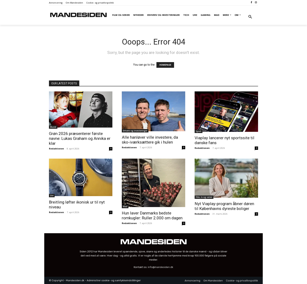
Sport (198, 131)
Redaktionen (56, 148)
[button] (250, 17)
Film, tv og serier (204, 197)
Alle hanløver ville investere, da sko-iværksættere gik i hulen (150, 140)
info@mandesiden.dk (160, 267)
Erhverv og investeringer (135, 130)
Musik (53, 127)
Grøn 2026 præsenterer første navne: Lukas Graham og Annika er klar (79, 138)
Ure (51, 195)
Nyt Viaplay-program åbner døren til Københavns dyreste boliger (224, 206)
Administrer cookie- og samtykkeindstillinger (114, 280)
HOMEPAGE (165, 65)
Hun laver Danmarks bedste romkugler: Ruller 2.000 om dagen (152, 215)
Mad (125, 206)
